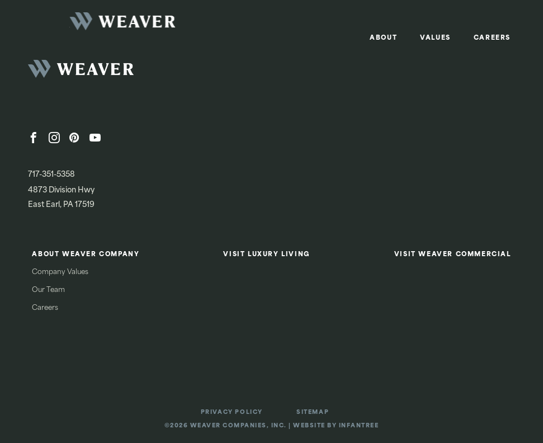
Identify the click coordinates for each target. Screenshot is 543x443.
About (383, 38)
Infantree (359, 426)
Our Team (48, 290)
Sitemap (312, 412)
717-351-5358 (51, 174)
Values (435, 38)
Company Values (60, 272)
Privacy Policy (232, 412)
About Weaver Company (85, 255)
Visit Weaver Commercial (452, 255)
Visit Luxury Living (266, 255)
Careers (492, 38)
